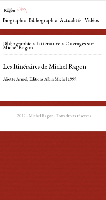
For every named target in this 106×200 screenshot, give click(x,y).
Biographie (14, 20)
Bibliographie (43, 20)
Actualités (71, 20)
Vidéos (92, 20)
